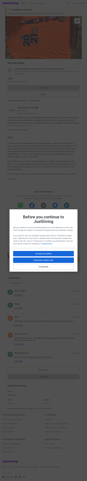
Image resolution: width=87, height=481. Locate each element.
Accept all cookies (43, 253)
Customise (43, 266)
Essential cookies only (43, 260)
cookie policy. (47, 244)
